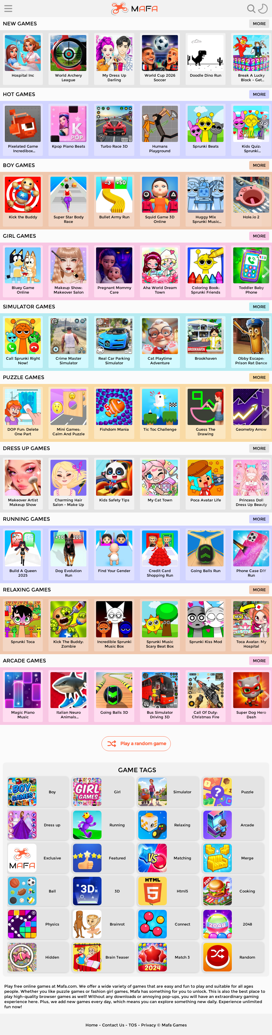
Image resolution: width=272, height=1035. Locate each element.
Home (92, 1025)
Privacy (148, 1025)
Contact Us (113, 1025)
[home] (134, 8)
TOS (133, 1025)
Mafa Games (174, 1025)
